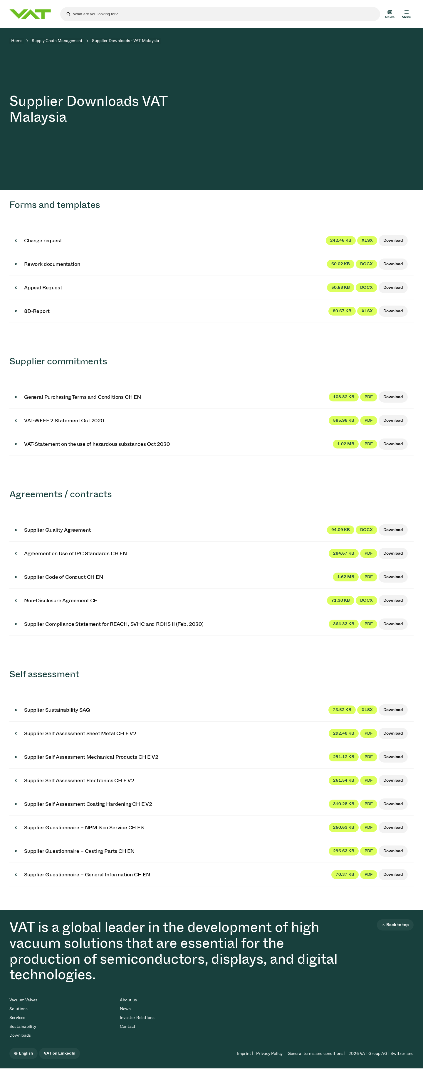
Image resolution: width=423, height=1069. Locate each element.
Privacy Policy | (270, 1053)
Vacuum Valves (23, 1000)
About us (128, 1000)
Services (17, 1017)
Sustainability (22, 1026)
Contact (127, 1026)
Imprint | (245, 1053)
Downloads (20, 1035)
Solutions (18, 1008)
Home (16, 40)
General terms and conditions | (316, 1053)
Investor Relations (137, 1017)
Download (393, 240)
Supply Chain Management (57, 40)
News (125, 1008)
